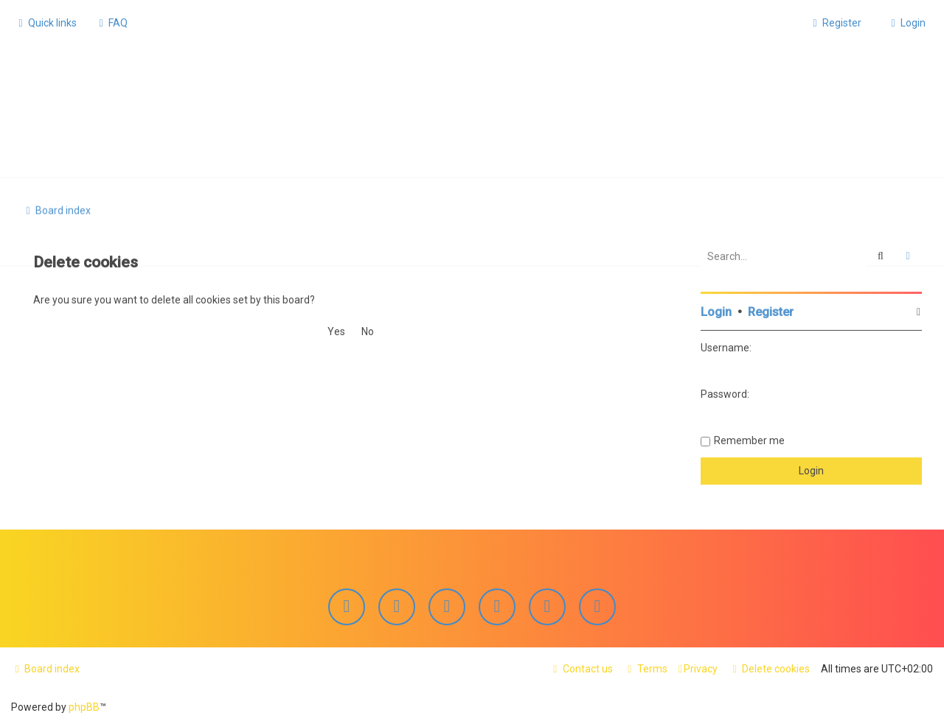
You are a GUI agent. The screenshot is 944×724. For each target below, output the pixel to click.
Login (716, 310)
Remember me (749, 439)
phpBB (84, 707)
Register (771, 310)
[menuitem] (111, 22)
